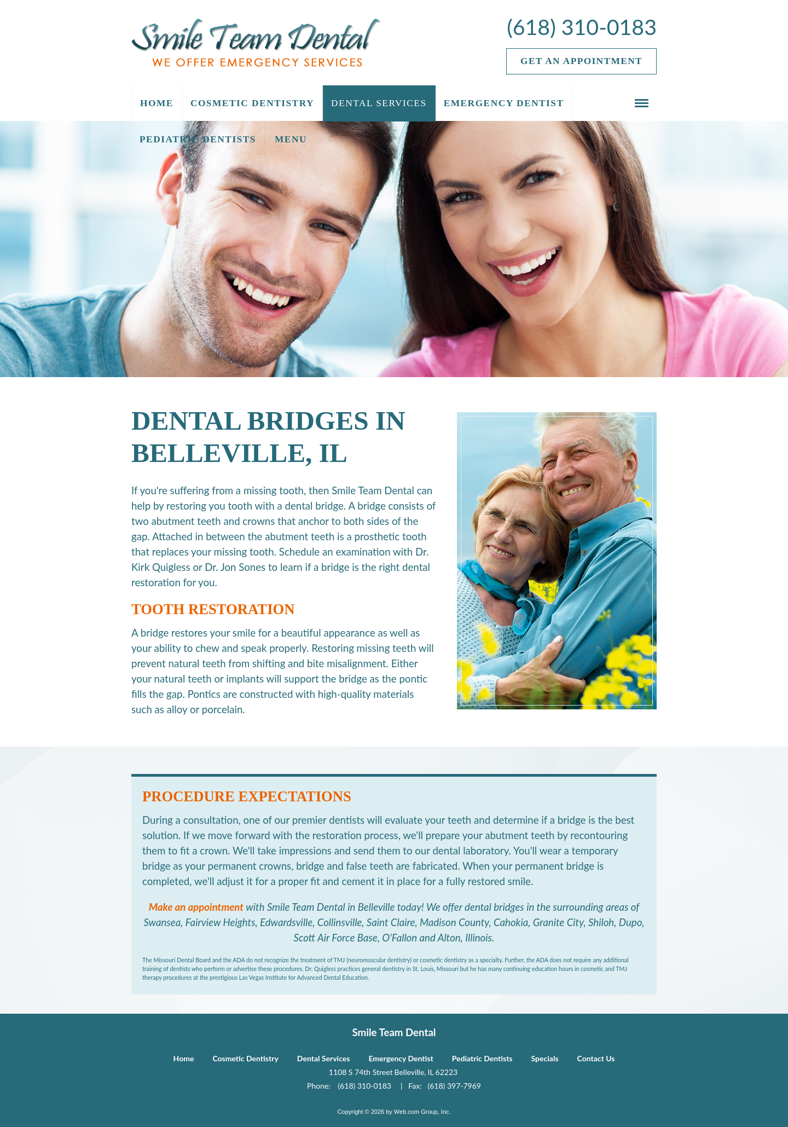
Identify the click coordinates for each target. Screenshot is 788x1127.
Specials (545, 1058)
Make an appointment (196, 907)
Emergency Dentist (400, 1058)
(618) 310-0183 (582, 26)
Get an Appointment (581, 61)
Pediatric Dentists (482, 1058)
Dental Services (323, 1058)
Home (183, 1058)
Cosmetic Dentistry (245, 1058)
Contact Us (596, 1058)
